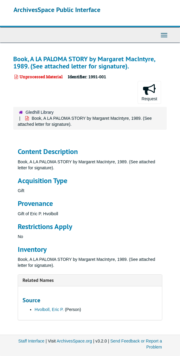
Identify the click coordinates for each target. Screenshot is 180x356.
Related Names (38, 280)
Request (149, 92)
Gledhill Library (39, 112)
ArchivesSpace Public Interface (57, 9)
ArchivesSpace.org (74, 341)
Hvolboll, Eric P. (49, 309)
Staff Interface (31, 341)
